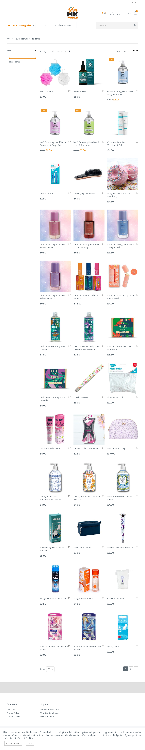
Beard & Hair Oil (81, 91)
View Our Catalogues (49, 713)
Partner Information (49, 709)
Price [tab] (22, 50)
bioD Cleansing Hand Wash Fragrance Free (120, 93)
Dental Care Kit (47, 193)
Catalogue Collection (63, 25)
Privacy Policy (13, 713)
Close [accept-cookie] (30, 743)
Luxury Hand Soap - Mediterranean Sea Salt (51, 498)
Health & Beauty (21, 39)
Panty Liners (113, 646)
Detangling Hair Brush (84, 193)
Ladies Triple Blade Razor (86, 448)
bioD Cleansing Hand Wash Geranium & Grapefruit (53, 143)
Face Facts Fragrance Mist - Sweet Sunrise (53, 246)
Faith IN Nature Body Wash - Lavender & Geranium (87, 348)
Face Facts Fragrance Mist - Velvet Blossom (53, 297)
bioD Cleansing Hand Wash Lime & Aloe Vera (86, 143)
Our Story (43, 25)
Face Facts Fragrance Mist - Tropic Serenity (86, 246)
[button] (130, 13)
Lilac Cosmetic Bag (116, 448)
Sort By (43, 51)
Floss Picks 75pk (115, 397)
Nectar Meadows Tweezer (120, 547)
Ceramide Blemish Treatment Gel (116, 143)
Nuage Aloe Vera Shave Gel (53, 598)
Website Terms (47, 716)
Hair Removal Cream (50, 448)
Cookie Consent (14, 716)
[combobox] (117, 25)
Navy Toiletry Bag (82, 547)
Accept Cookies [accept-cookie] (13, 743)
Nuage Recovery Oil (83, 598)
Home (9, 39)
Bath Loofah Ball (47, 91)
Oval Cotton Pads (115, 598)
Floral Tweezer (80, 397)
